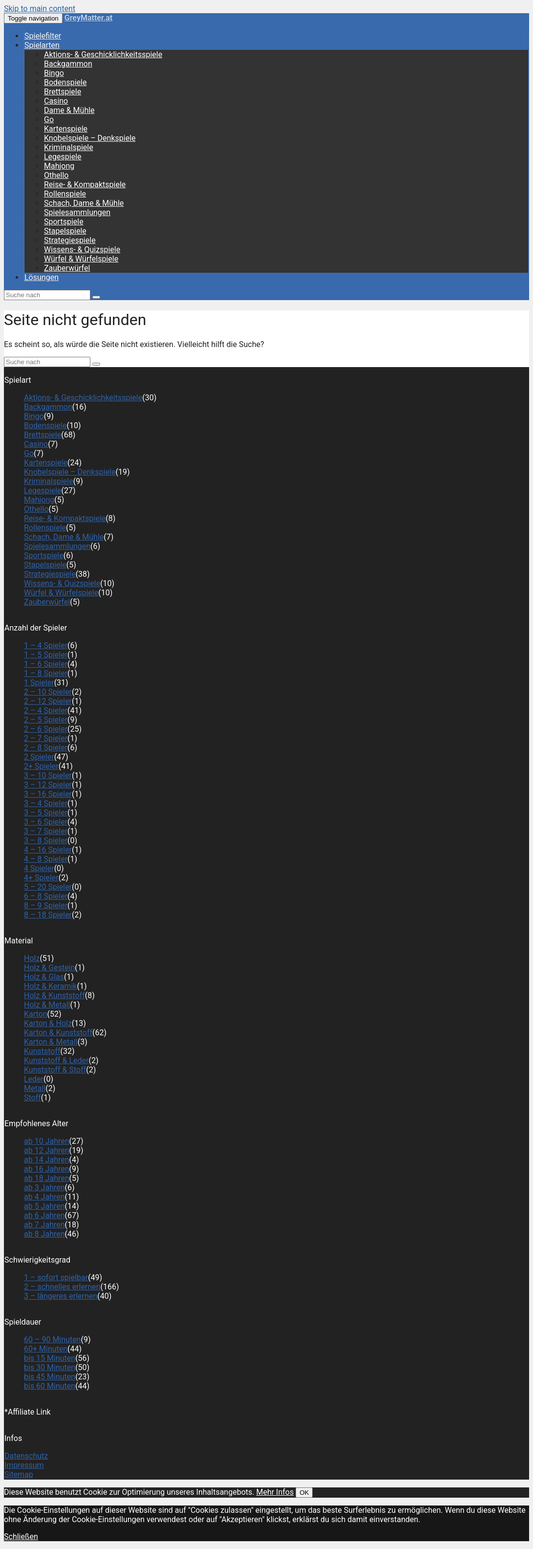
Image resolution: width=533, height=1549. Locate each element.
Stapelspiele (65, 231)
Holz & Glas (44, 977)
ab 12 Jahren (46, 1150)
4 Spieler (39, 868)
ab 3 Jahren (44, 1187)
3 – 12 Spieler (48, 784)
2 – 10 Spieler (48, 692)
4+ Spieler (41, 877)
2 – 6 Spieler (45, 729)
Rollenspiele (65, 193)
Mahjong (59, 166)
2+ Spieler (41, 766)
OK (304, 1492)
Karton (35, 1014)
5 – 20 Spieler (48, 887)
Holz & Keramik (50, 986)
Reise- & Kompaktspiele (85, 184)
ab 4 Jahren (44, 1196)
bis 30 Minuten (49, 1367)
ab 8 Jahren (44, 1234)
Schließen (21, 1536)
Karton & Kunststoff (58, 1032)
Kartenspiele (65, 128)
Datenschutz (26, 1456)
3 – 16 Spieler (48, 794)
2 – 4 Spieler (45, 710)
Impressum (24, 1465)
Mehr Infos (275, 1492)
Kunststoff (42, 1051)
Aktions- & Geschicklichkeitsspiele (103, 54)
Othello (56, 175)
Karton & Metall (51, 1042)
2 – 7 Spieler (45, 738)
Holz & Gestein (49, 967)
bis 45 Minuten (49, 1376)
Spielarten (42, 45)
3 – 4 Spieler (45, 803)
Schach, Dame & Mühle (84, 203)
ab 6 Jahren (44, 1215)
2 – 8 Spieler (45, 747)
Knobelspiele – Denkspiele (90, 138)
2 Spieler (39, 757)
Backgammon (68, 63)
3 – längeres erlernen (60, 1296)
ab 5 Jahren (44, 1206)
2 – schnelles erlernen (62, 1286)
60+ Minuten (45, 1348)
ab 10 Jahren (46, 1141)
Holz (32, 958)
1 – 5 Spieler (45, 654)
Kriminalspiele (68, 147)
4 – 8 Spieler (45, 859)
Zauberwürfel (67, 268)
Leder (33, 1079)
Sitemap (18, 1474)
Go (49, 119)
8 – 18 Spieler (48, 914)
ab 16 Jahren (46, 1169)
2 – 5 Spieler (45, 719)
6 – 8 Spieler (45, 896)
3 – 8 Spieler (45, 840)
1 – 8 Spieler (45, 673)
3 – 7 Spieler (45, 831)
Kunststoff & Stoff (55, 1069)
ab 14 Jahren (46, 1159)
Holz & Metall (47, 1004)
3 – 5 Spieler (45, 812)
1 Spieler (39, 682)
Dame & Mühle (69, 110)
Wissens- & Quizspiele (82, 249)
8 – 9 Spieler (45, 905)
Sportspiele (64, 221)
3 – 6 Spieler (45, 822)
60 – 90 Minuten (52, 1339)
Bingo (54, 73)
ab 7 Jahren (44, 1224)
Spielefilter (42, 36)
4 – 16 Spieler (48, 849)
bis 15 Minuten (49, 1358)
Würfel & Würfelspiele (81, 258)
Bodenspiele (65, 82)
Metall (34, 1088)
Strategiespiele (70, 240)
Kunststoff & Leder (56, 1060)
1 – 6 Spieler (45, 664)
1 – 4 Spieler (45, 645)
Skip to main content (39, 8)
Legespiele (63, 156)
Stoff (32, 1097)
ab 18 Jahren (46, 1178)
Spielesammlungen (77, 212)
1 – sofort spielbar (56, 1277)
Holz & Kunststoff (54, 995)
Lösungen (41, 277)
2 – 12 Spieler (48, 701)
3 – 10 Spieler (48, 775)
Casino (56, 101)
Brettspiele (62, 91)
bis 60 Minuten (49, 1386)
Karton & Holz (48, 1023)
